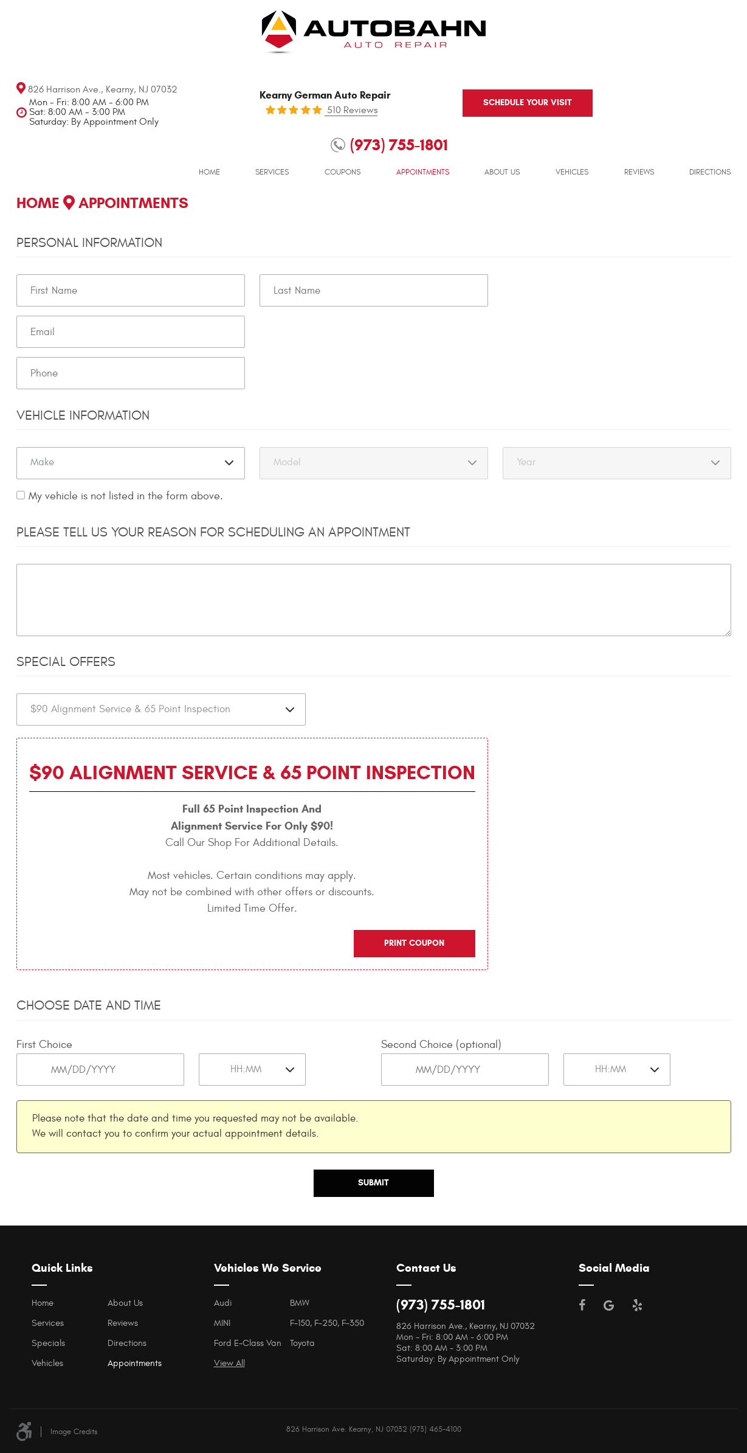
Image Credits (73, 1431)
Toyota (302, 1342)
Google (609, 1304)
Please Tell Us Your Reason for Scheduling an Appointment (213, 533)
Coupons (342, 145)
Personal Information (89, 243)
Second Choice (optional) (441, 1044)
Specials (48, 1342)
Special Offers (65, 662)
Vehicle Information (83, 415)
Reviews (639, 145)
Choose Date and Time (88, 1005)
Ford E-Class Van (247, 1342)
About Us (502, 145)
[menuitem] (209, 145)
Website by (727, 1427)
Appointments (422, 145)
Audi (223, 1302)
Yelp (637, 1304)
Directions (710, 145)
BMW (299, 1302)
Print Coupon (414, 942)
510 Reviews (351, 108)
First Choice (44, 1044)
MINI (222, 1322)
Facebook (582, 1304)
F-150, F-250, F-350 (327, 1322)
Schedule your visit (495, 101)
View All (229, 1363)
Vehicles (572, 145)
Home (209, 145)
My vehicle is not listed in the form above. (126, 496)
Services (272, 145)
